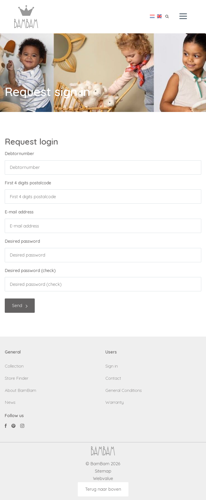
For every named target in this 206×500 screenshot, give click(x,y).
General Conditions (123, 390)
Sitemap (103, 471)
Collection (14, 366)
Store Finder (16, 378)
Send (17, 305)
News (10, 402)
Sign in (111, 366)
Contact (113, 378)
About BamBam (20, 390)
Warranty (114, 402)
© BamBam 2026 (103, 463)
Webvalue (103, 478)
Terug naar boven (103, 489)
